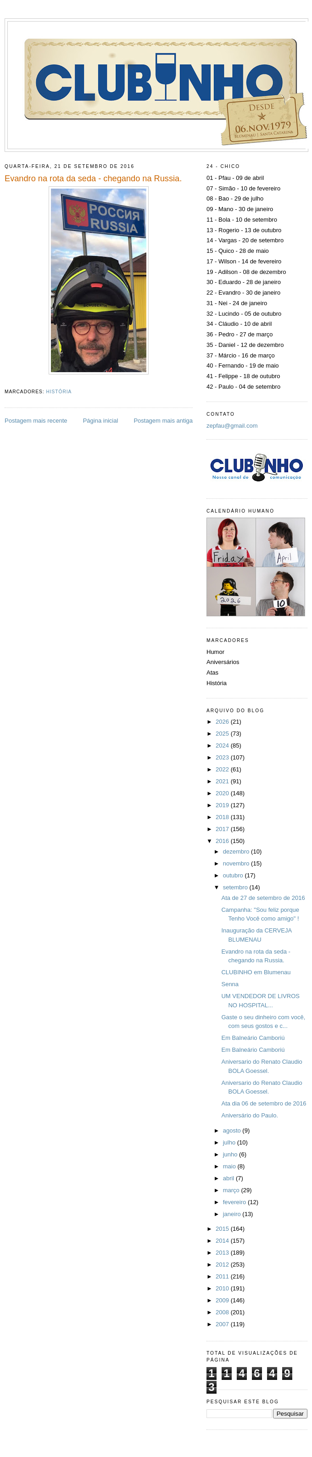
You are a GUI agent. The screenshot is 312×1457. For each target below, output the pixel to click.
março (232, 1190)
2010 (223, 1288)
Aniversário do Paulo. (249, 1115)
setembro (236, 887)
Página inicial (100, 420)
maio (230, 1166)
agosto (233, 1130)
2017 (223, 829)
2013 (223, 1252)
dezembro (237, 851)
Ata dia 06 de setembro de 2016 (263, 1103)
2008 (223, 1312)
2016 (223, 840)
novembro (237, 863)
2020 (223, 793)
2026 (223, 721)
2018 (223, 817)
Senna (230, 984)
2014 (223, 1240)
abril (229, 1178)
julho (230, 1142)
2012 (223, 1264)
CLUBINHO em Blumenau (255, 972)
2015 (223, 1228)
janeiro (233, 1214)
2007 (223, 1324)
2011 (223, 1276)
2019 (223, 805)
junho (231, 1154)
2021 (223, 781)
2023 (223, 757)
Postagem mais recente (36, 420)
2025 (223, 733)
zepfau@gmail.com (231, 425)
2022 (223, 769)
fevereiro (235, 1202)
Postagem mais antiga (163, 420)
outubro (234, 875)
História (59, 391)
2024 (223, 745)
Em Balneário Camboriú (252, 1037)
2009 (223, 1300)
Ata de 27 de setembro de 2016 (263, 897)
